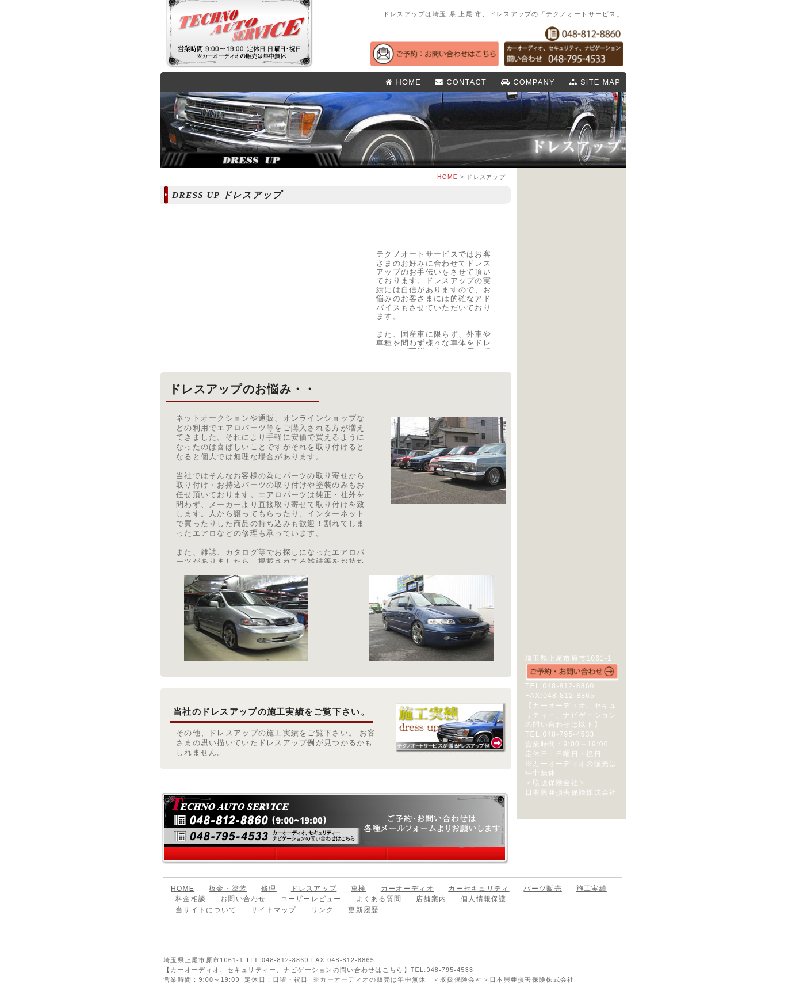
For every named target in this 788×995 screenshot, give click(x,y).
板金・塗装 (571, 238)
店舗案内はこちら (222, 854)
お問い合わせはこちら (445, 854)
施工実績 (571, 375)
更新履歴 (363, 910)
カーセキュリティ (571, 331)
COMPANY (528, 82)
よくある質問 (571, 465)
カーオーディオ (571, 316)
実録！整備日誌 (571, 558)
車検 (571, 285)
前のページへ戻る (520, 932)
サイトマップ (571, 512)
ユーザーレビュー (571, 449)
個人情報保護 (571, 496)
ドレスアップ (571, 269)
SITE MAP (595, 82)
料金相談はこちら (332, 854)
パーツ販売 (571, 300)
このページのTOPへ (582, 932)
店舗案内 (571, 480)
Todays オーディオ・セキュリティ (571, 600)
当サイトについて (205, 910)
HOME (403, 82)
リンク (571, 527)
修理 (571, 254)
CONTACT (461, 82)
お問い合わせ (571, 434)
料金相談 (190, 899)
